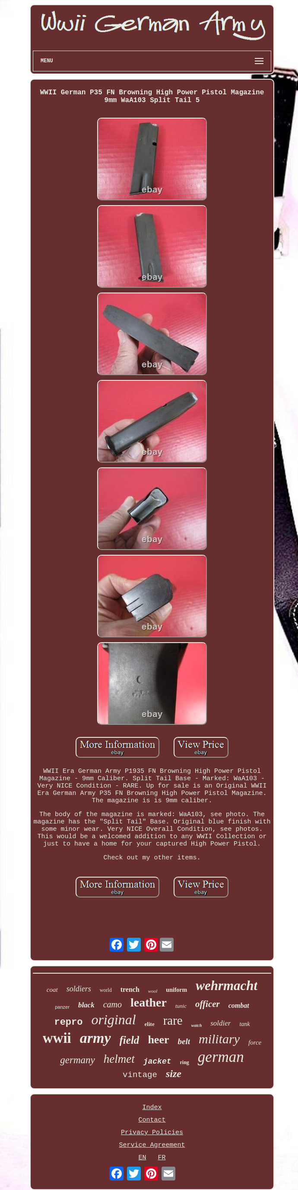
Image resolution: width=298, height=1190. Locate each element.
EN (142, 1157)
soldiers (79, 988)
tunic (181, 1006)
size (173, 1073)
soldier (220, 1023)
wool (152, 991)
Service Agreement (152, 1145)
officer (207, 1004)
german (221, 1056)
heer (158, 1039)
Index (152, 1107)
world (106, 990)
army (95, 1038)
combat (238, 1005)
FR (162, 1157)
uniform (176, 990)
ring (184, 1062)
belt (184, 1041)
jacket (157, 1061)
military (219, 1039)
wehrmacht (226, 985)
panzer (62, 1007)
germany (77, 1060)
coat (52, 989)
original (113, 1019)
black (86, 1005)
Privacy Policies (152, 1132)
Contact (151, 1120)
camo (112, 1004)
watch (196, 1025)
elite (150, 1024)
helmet (119, 1058)
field (129, 1040)
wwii (57, 1038)
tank (244, 1024)
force (254, 1042)
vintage (140, 1075)
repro (68, 1022)
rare (173, 1020)
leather (148, 1002)
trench (129, 989)
